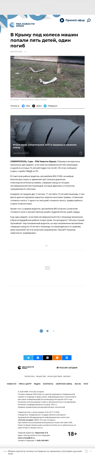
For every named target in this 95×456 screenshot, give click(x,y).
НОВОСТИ (11, 384)
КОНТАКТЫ (48, 384)
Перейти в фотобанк (41, 100)
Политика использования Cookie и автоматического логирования (47, 402)
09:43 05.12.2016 (16, 52)
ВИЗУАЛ (67, 376)
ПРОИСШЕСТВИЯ (54, 376)
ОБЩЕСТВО (41, 376)
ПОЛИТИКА (29, 376)
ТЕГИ (85, 384)
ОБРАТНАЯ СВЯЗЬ (64, 384)
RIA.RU (78, 384)
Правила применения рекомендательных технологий (41, 407)
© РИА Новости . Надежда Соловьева (21, 100)
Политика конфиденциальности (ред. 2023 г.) (37, 404)
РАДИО (37, 384)
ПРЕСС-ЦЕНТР (25, 384)
